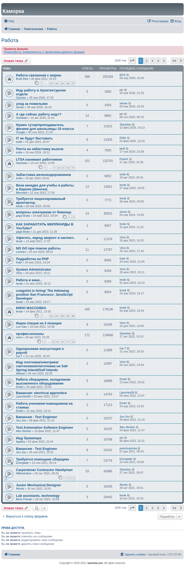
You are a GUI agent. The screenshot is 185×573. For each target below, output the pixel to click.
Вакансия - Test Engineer (36, 417)
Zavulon (21, 97)
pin (121, 89)
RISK (123, 137)
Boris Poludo (24, 499)
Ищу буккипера (28, 438)
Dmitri (19, 386)
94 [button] (174, 60)
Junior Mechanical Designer (38, 485)
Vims (123, 237)
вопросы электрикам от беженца (43, 212)
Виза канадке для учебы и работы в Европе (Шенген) (45, 187)
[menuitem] (9, 21)
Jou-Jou (21, 420)
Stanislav (22, 117)
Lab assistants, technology (38, 496)
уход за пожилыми (32, 104)
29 (67, 316)
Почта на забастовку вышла (39, 149)
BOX (122, 74)
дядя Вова (23, 215)
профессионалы (30, 334)
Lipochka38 (23, 396)
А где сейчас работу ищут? (39, 114)
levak (123, 184)
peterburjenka (128, 448)
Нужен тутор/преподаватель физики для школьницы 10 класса (45, 127)
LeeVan (21, 251)
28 (62, 316)
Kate (19, 262)
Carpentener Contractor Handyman (44, 470)
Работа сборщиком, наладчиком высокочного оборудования (43, 381)
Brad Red (22, 78)
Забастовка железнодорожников (43, 175)
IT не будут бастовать (34, 138)
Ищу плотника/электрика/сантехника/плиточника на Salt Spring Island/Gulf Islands (42, 366)
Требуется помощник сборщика (42, 459)
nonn (19, 337)
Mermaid (21, 192)
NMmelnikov (24, 473)
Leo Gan (21, 326)
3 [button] (152, 60)
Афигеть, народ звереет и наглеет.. (45, 238)
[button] (132, 61)
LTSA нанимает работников (39, 159)
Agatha (20, 441)
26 (67, 83)
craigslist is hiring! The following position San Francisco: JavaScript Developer (44, 294)
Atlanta (20, 373)
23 (51, 83)
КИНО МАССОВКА (31, 308)
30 (73, 316)
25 (62, 83)
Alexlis (20, 488)
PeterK (124, 159)
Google (20, 132)
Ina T (19, 356)
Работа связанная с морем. (39, 75)
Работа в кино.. (28, 280)
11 (73, 167)
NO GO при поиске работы (38, 248)
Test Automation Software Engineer (44, 427)
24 (56, 83)
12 (73, 341)
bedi (122, 148)
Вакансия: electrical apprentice (41, 393)
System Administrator (33, 269)
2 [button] (146, 60)
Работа (9, 40)
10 (67, 167)
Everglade (22, 462)
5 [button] (164, 60)
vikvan (20, 107)
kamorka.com (95, 563)
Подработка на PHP (32, 259)
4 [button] (158, 60)
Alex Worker (23, 431)
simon (123, 211)
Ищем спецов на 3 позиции (39, 323)
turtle (19, 141)
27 (73, 83)
